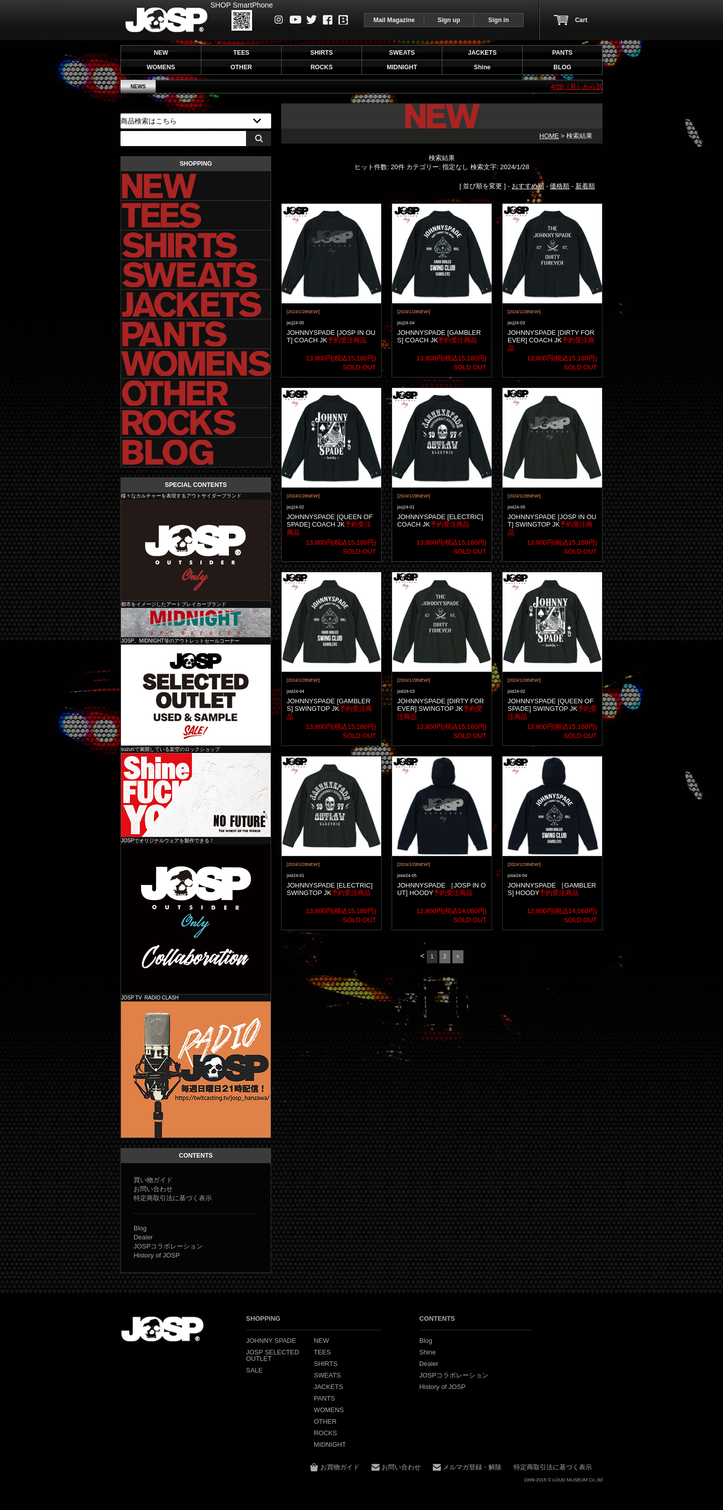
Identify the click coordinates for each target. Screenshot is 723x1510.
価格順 (559, 186)
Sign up (449, 20)
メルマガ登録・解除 (472, 1467)
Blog (343, 20)
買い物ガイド (153, 1180)
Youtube (295, 20)
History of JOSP (157, 1255)
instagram (279, 20)
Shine (196, 795)
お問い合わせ (153, 1189)
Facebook (327, 20)
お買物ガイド (339, 1467)
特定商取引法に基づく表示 (173, 1198)
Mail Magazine (394, 20)
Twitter (311, 19)
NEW (161, 52)
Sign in (499, 20)
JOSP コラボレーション (196, 919)
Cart (581, 20)
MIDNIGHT (196, 622)
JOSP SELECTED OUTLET (196, 695)
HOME (549, 136)
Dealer (143, 1237)
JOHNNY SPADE (166, 20)
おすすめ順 (528, 186)
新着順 (585, 186)
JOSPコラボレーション (168, 1246)
